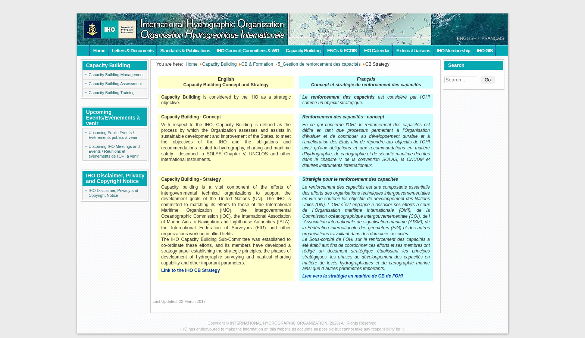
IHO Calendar (376, 50)
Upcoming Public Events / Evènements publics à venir (113, 135)
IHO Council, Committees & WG (248, 50)
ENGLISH (467, 38)
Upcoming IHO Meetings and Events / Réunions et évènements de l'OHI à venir (114, 151)
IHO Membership (453, 50)
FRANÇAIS (493, 38)
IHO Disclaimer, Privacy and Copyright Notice (113, 193)
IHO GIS (484, 50)
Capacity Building (303, 50)
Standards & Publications (185, 50)
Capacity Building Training (112, 92)
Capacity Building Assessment (115, 83)
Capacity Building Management (116, 74)
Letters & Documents (133, 50)
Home (99, 50)
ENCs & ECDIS (342, 50)
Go (488, 80)
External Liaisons (413, 50)
